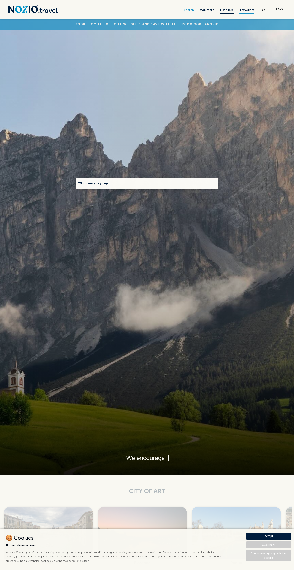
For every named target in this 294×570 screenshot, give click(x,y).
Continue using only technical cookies (269, 555)
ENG (279, 9)
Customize (268, 545)
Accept (268, 536)
